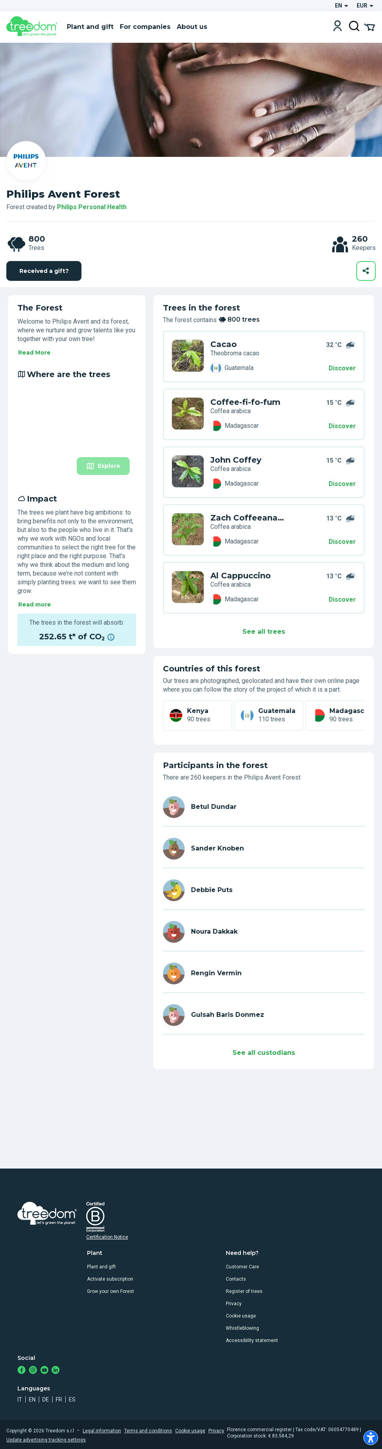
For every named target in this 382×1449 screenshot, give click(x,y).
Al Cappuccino (240, 575)
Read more (34, 604)
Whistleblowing (242, 1328)
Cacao (223, 344)
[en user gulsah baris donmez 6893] (264, 1015)
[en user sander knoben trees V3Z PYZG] (188, 414)
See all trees (263, 631)
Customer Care (242, 1267)
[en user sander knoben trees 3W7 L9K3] (188, 530)
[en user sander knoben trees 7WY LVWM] (188, 472)
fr (59, 1399)
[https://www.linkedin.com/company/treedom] (55, 1371)
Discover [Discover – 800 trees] (342, 368)
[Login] (337, 26)
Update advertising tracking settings (46, 1440)
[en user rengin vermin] (264, 973)
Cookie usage (241, 1316)
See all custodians (264, 1052)
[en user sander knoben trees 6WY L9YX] (188, 588)
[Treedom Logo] (33, 27)
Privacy (234, 1303)
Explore (103, 466)
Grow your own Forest (110, 1291)
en (32, 1399)
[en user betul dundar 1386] (264, 807)
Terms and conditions (148, 1431)
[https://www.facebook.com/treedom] (21, 1371)
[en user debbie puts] (264, 890)
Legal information (102, 1431)
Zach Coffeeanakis (248, 517)
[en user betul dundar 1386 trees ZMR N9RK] (188, 356)
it (19, 1399)
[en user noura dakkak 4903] (264, 932)
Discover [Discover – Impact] (342, 541)
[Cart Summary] (369, 26)
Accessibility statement (252, 1340)
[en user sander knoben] (264, 848)
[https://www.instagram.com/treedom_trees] (33, 1371)
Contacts (236, 1279)
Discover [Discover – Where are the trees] (342, 426)
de (45, 1399)
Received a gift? (44, 271)
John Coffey (235, 460)
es (72, 1399)
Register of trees (244, 1291)
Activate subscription (110, 1279)
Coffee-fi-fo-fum (245, 402)
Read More (34, 352)
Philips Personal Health (92, 207)
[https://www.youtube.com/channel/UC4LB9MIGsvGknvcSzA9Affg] (44, 1371)
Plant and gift (101, 1267)
